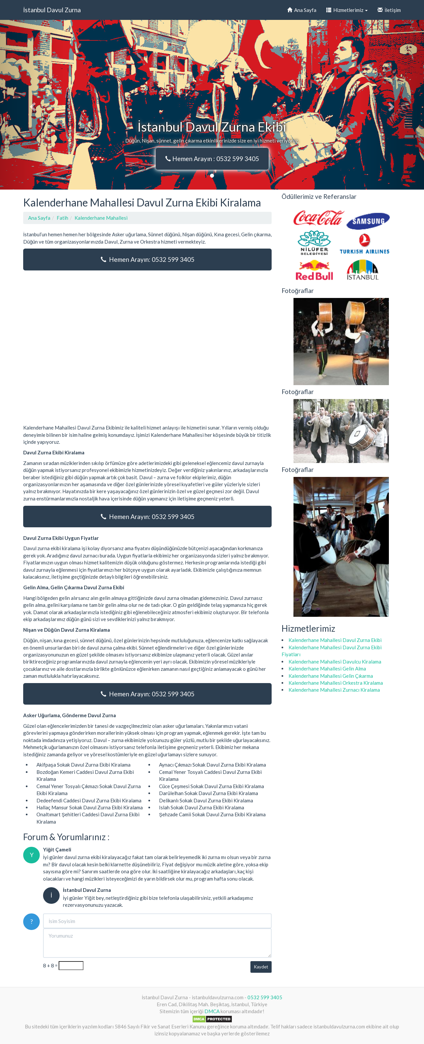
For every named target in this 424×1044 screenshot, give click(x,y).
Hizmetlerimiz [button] (347, 10)
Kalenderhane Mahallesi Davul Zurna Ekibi (335, 640)
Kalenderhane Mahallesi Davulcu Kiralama (335, 662)
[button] (32, 105)
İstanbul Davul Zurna (52, 10)
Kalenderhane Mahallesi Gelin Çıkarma (331, 676)
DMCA (212, 1011)
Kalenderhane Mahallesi (101, 218)
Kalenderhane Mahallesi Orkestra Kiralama (336, 683)
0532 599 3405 (264, 997)
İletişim (389, 10)
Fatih (62, 218)
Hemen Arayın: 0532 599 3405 (147, 259)
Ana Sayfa (301, 10)
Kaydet (261, 966)
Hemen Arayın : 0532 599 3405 (212, 158)
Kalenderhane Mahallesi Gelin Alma (327, 668)
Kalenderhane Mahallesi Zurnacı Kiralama (334, 690)
